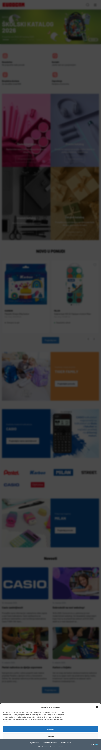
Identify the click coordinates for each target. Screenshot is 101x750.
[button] (97, 707)
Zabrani (50, 736)
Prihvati (50, 729)
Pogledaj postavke (50, 744)
